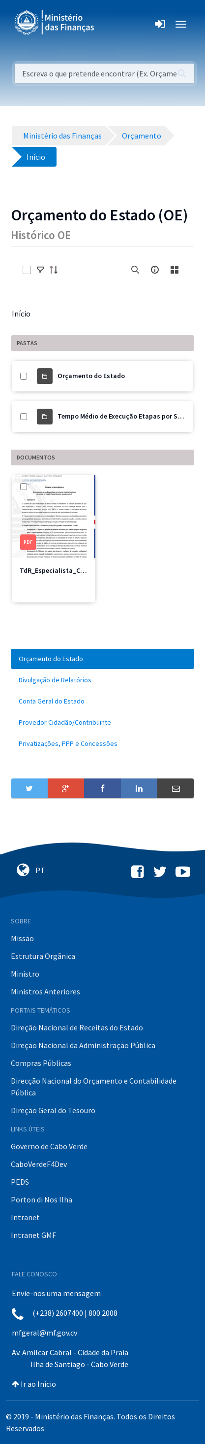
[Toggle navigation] (110, 24)
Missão (22, 938)
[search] (135, 270)
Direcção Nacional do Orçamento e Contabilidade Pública (93, 1086)
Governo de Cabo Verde (49, 1146)
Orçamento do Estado (91, 375)
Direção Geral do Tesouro (53, 1110)
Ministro (25, 974)
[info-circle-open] (155, 270)
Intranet (25, 1217)
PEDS (20, 1182)
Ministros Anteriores (45, 991)
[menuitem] (102, 659)
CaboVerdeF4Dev (39, 1164)
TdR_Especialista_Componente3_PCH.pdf (83, 570)
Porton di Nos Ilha (41, 1199)
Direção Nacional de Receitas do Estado (77, 1027)
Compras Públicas (41, 1063)
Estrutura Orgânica (43, 956)
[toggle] (40, 270)
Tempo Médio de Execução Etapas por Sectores (129, 416)
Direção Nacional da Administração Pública (83, 1045)
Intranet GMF (33, 1235)
